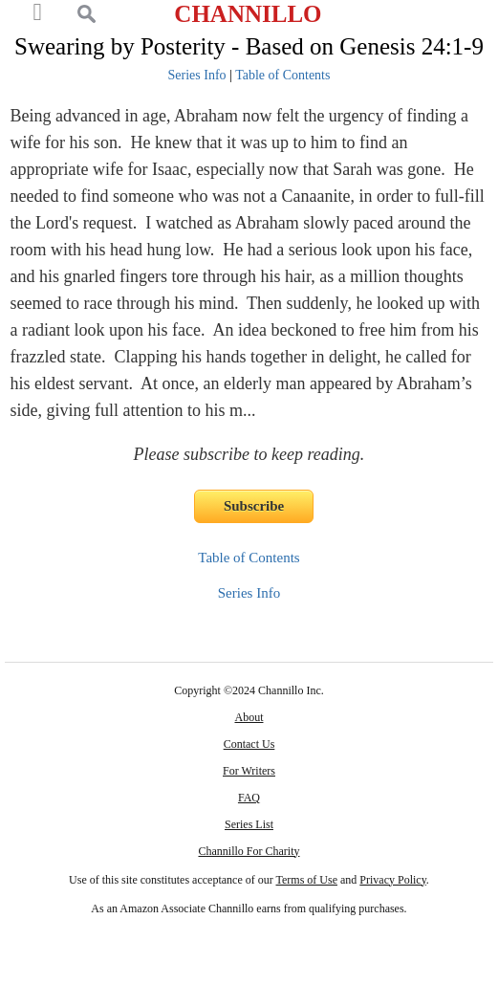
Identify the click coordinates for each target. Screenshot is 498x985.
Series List (249, 824)
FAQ (249, 797)
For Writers (249, 770)
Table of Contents (282, 75)
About (248, 717)
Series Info (197, 75)
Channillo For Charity (248, 851)
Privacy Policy (392, 879)
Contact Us (249, 744)
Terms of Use (306, 879)
